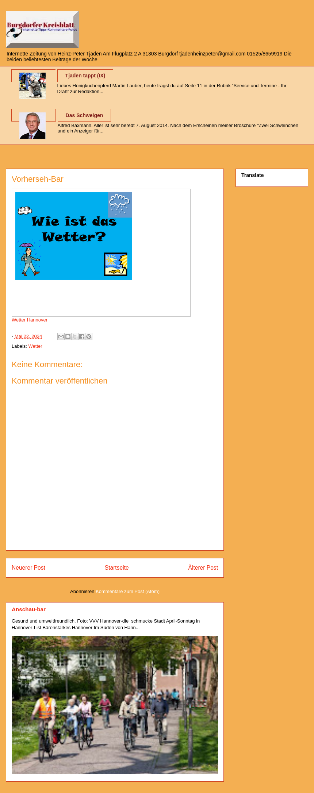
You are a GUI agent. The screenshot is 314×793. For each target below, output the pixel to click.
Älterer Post (203, 568)
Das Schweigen (84, 115)
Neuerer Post (28, 568)
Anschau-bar (29, 609)
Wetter (35, 346)
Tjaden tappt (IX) (85, 75)
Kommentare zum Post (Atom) (128, 591)
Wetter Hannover (29, 320)
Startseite (117, 568)
